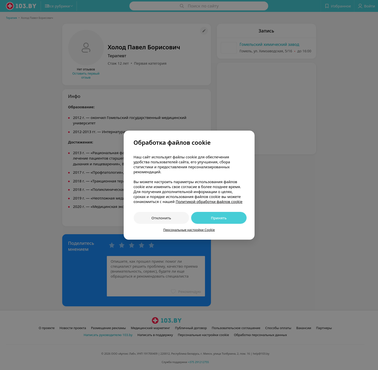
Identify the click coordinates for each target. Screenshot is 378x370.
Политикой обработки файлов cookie (208, 201)
